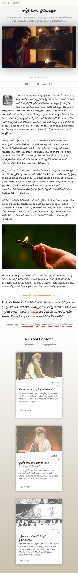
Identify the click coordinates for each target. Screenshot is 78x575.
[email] (51, 84)
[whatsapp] (26, 84)
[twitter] (38, 84)
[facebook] (32, 84)
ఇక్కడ (34, 311)
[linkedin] (44, 84)
